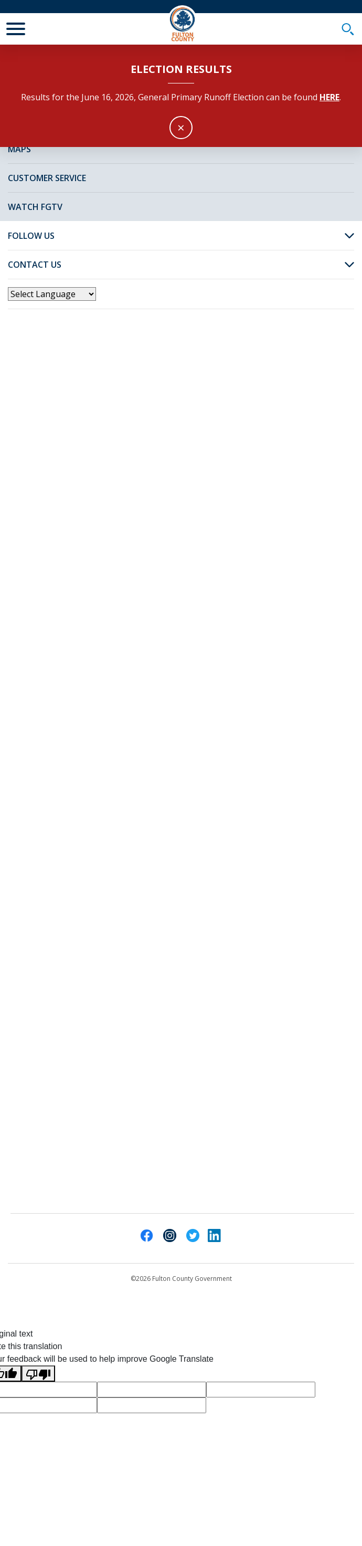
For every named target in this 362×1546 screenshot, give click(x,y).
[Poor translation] (38, 1373)
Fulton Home (71, 164)
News (123, 164)
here (329, 97)
